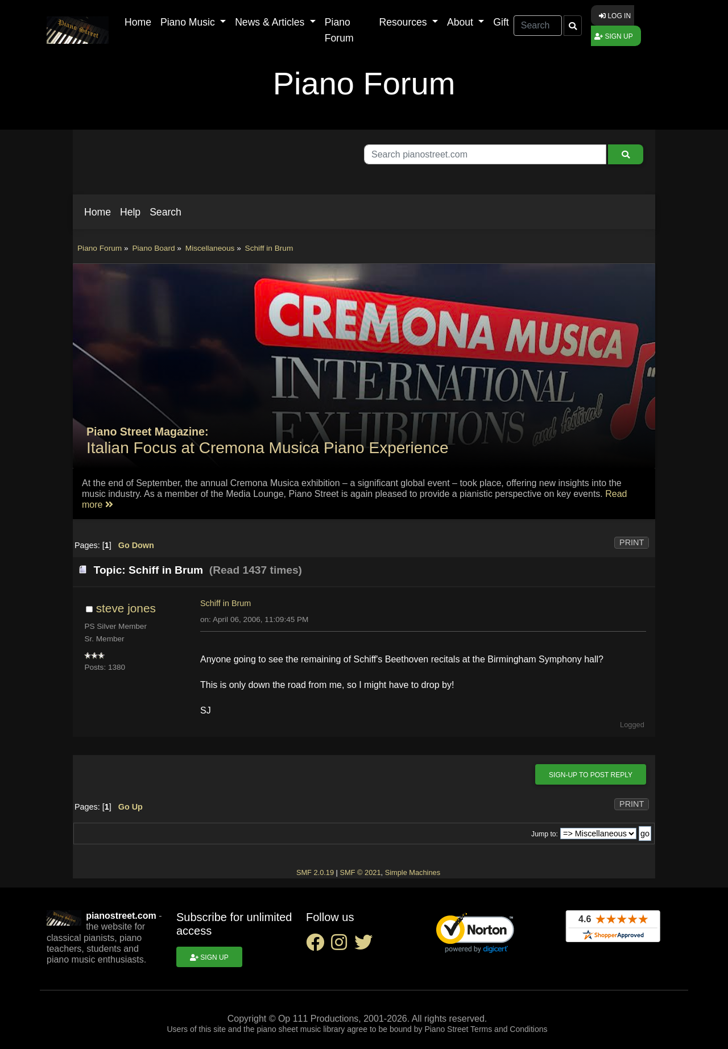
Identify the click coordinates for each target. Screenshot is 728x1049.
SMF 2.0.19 (315, 872)
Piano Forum (339, 30)
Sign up (613, 36)
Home (138, 22)
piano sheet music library (301, 1029)
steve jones (126, 608)
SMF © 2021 (360, 872)
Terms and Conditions (508, 1029)
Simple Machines (412, 872)
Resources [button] (404, 22)
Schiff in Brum (225, 603)
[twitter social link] (365, 946)
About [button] (461, 22)
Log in (615, 16)
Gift (500, 22)
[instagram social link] (342, 946)
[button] (97, 212)
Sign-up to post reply (590, 775)
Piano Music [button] (189, 22)
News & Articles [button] (271, 22)
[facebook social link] (318, 946)
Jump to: (544, 834)
